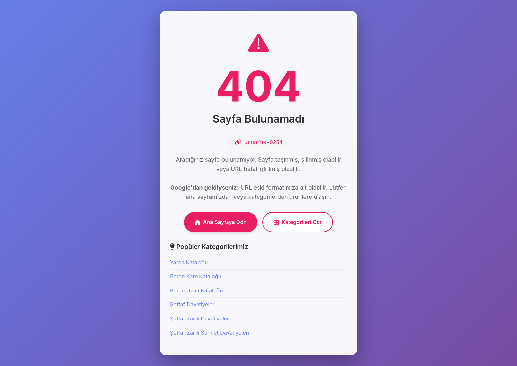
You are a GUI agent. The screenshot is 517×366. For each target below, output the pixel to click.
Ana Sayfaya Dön (221, 222)
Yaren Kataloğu (189, 262)
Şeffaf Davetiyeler (192, 304)
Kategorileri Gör (298, 222)
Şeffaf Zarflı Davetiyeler (199, 318)
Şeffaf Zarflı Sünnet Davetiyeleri (209, 332)
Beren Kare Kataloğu (195, 276)
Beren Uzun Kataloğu (196, 290)
